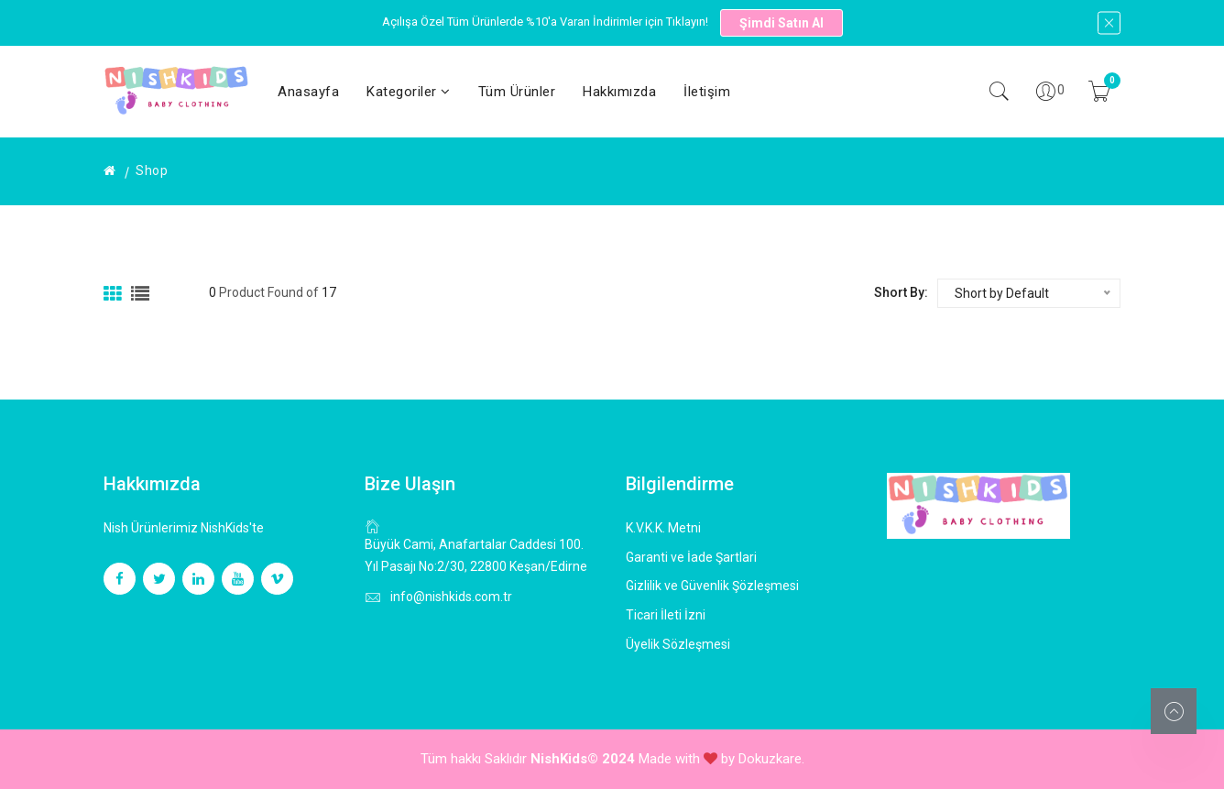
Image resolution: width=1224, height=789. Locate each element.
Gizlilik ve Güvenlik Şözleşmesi (712, 585)
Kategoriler (408, 91)
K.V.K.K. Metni (663, 528)
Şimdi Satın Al (781, 23)
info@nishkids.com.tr (451, 596)
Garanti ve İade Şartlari (691, 557)
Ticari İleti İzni (665, 615)
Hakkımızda (619, 91)
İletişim (706, 91)
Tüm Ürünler (517, 91)
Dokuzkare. (771, 759)
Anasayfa (308, 91)
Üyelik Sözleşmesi (678, 644)
